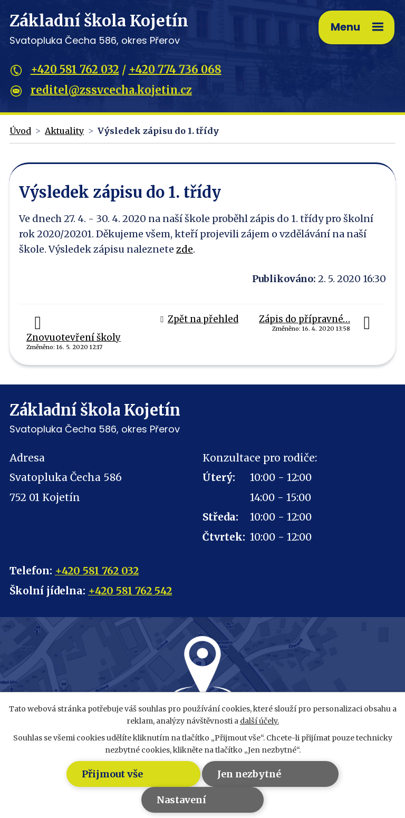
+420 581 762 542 (130, 590)
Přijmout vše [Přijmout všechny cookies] (111, 774)
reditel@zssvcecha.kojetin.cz (111, 90)
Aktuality (64, 131)
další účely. (259, 721)
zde (184, 249)
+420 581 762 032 (75, 69)
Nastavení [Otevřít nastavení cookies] (181, 800)
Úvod (20, 131)
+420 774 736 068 (175, 69)
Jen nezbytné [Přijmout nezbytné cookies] (249, 774)
